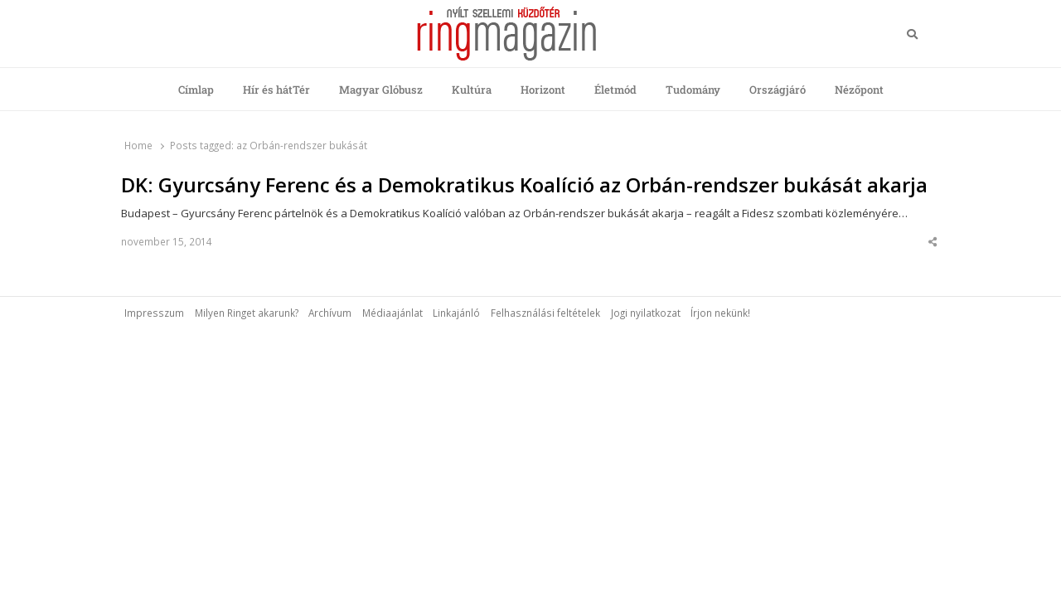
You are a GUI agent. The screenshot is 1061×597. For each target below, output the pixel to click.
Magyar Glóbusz (381, 89)
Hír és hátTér (276, 89)
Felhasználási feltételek (545, 312)
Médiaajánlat (392, 312)
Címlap (196, 89)
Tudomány (693, 89)
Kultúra (472, 89)
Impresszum (154, 312)
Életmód (615, 89)
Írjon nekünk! (720, 312)
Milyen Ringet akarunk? (246, 312)
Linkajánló (456, 312)
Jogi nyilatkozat (646, 312)
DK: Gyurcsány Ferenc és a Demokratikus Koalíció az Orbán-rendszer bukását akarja (524, 185)
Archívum (329, 312)
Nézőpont (859, 89)
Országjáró (777, 89)
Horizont (543, 89)
